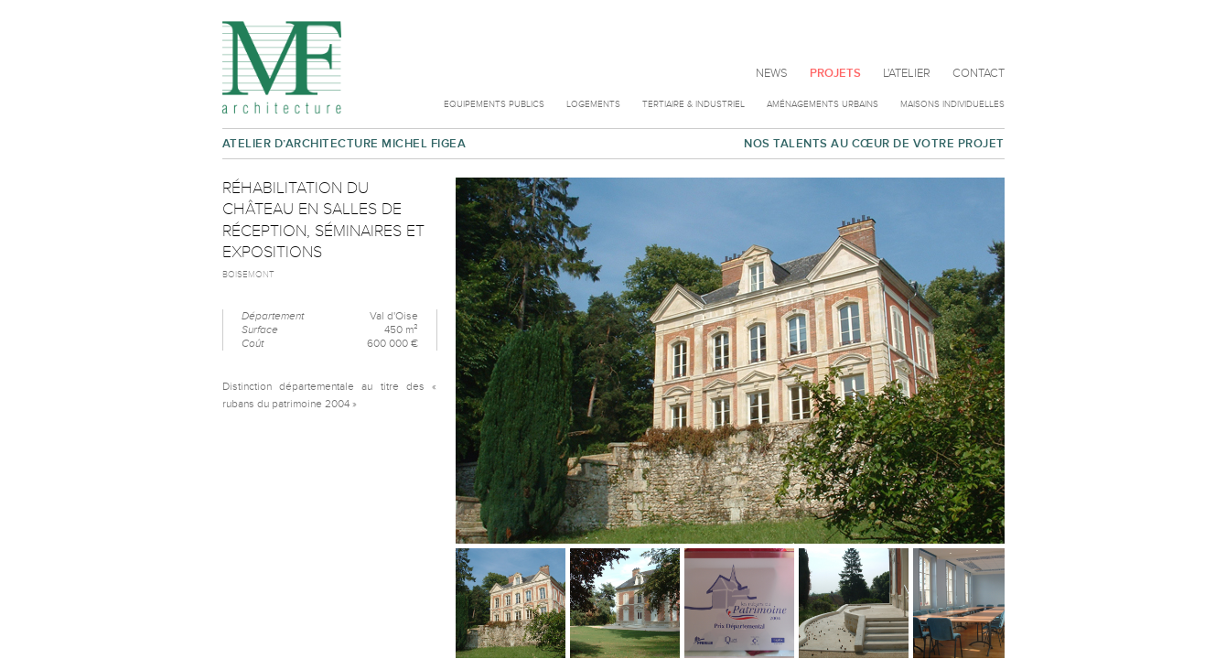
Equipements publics (494, 104)
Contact (978, 73)
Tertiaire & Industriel (693, 104)
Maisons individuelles (952, 104)
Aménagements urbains (822, 104)
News (772, 73)
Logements (593, 104)
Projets (835, 73)
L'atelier (906, 73)
